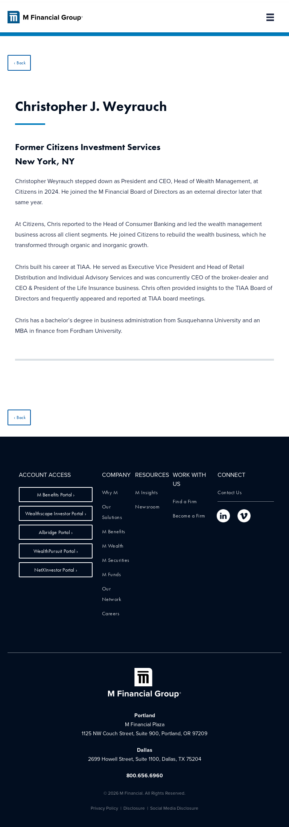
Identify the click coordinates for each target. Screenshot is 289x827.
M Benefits (113, 531)
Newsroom (147, 506)
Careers (111, 613)
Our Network (112, 593)
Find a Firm (185, 501)
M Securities (115, 560)
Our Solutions (112, 511)
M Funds (111, 574)
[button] (266, 17)
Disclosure (134, 808)
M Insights (146, 492)
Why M (110, 492)
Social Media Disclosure (174, 808)
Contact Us (230, 492)
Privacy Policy (104, 808)
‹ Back (20, 63)
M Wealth (113, 545)
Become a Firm (189, 515)
